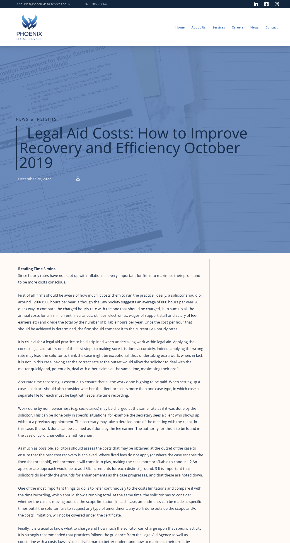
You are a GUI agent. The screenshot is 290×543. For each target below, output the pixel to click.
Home (180, 27)
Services (219, 27)
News (254, 27)
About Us (198, 27)
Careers (238, 27)
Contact (272, 27)
